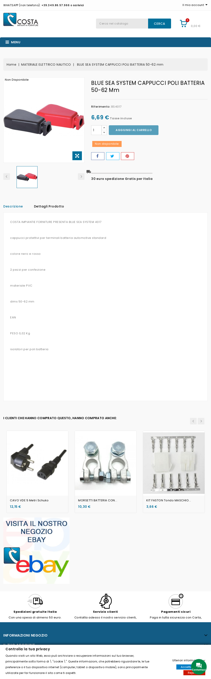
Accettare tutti (191, 667)
